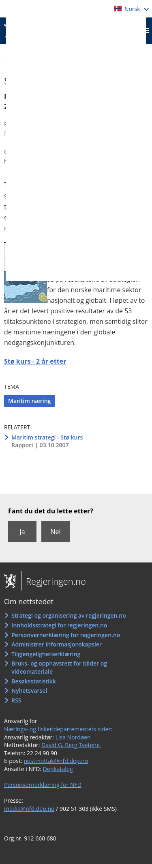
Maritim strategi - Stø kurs (47, 437)
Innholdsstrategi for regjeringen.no (59, 625)
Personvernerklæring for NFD (42, 785)
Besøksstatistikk (33, 681)
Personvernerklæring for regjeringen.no (65, 635)
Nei (55, 531)
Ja (22, 531)
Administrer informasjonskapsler (56, 644)
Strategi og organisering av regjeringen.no (68, 615)
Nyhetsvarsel (29, 690)
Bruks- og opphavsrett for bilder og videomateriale (59, 667)
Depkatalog (58, 769)
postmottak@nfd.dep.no (56, 761)
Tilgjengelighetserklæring (45, 654)
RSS (16, 700)
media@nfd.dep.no (29, 808)
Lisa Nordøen (73, 737)
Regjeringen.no (53, 581)
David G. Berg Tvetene (71, 745)
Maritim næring (29, 401)
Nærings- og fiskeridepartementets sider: (58, 729)
